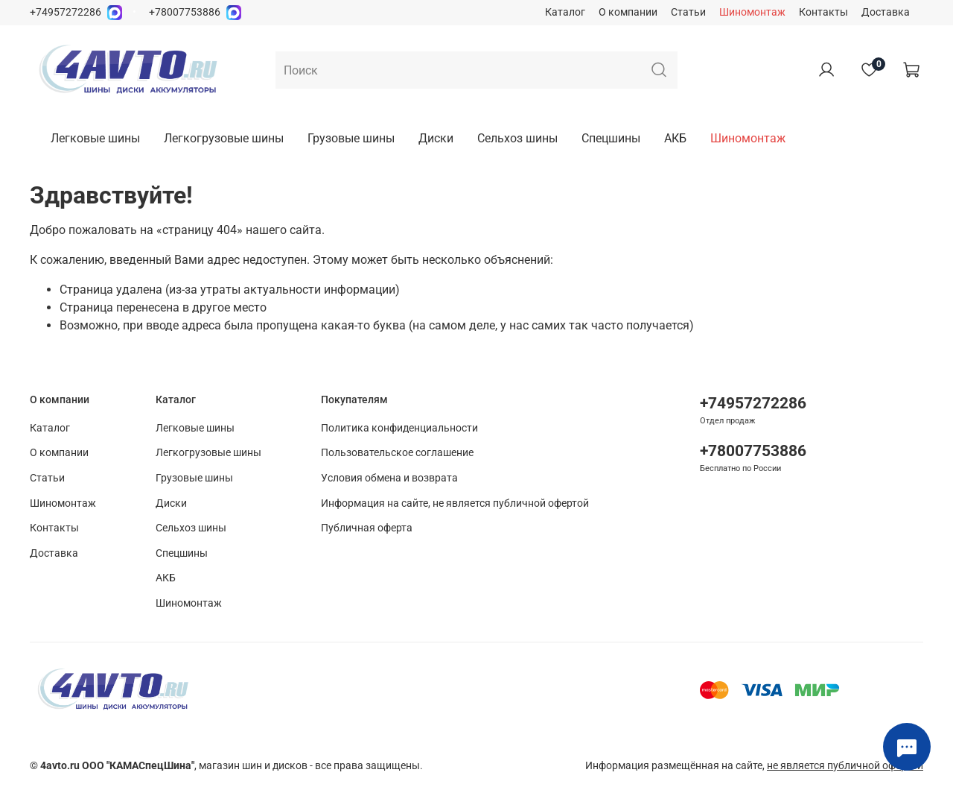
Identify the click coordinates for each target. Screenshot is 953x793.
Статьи (688, 12)
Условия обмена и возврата (389, 478)
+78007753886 (184, 12)
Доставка (885, 12)
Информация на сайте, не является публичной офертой (455, 503)
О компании (628, 12)
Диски (435, 138)
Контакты (823, 12)
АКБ (675, 138)
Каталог (565, 12)
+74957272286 (65, 12)
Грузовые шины (351, 138)
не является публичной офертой (845, 765)
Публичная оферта (366, 528)
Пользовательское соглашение (397, 452)
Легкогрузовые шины (224, 138)
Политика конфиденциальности (399, 428)
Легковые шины (95, 138)
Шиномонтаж (752, 12)
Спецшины (610, 138)
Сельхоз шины (517, 138)
